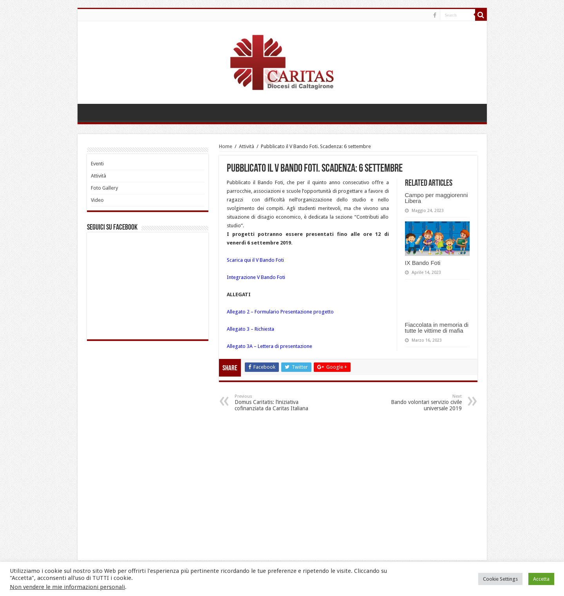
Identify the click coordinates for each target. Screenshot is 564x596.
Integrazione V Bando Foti (256, 277)
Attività (246, 146)
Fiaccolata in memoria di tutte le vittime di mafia (437, 327)
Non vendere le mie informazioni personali (67, 587)
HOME (91, 112)
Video (97, 200)
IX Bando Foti (423, 262)
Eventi (97, 164)
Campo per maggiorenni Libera (436, 198)
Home (225, 146)
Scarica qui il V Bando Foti (255, 260)
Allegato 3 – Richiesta (250, 329)
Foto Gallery (104, 188)
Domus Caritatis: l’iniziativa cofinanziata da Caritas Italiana (275, 402)
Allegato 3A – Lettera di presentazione (269, 346)
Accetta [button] (541, 579)
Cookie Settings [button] (500, 579)
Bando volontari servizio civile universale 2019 (421, 402)
